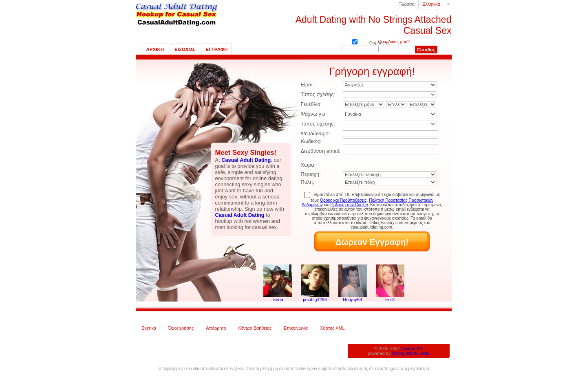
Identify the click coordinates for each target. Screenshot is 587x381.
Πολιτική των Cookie (349, 205)
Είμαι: (307, 84)
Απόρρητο (216, 328)
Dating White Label (410, 353)
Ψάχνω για (313, 114)
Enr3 (390, 299)
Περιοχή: (311, 174)
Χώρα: (308, 165)
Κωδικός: (311, 141)
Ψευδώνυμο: (315, 133)
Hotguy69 (352, 299)
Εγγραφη (216, 49)
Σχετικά (149, 328)
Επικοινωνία (296, 328)
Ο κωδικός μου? (394, 41)
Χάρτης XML (332, 328)
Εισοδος (184, 49)
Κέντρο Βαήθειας (255, 328)
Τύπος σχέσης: (318, 94)
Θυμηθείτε (355, 41)
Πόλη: (307, 182)
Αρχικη (155, 49)
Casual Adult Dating (246, 160)
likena (277, 299)
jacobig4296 (315, 299)
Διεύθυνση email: (320, 151)
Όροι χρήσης (181, 328)
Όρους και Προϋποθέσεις (343, 200)
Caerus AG (412, 348)
